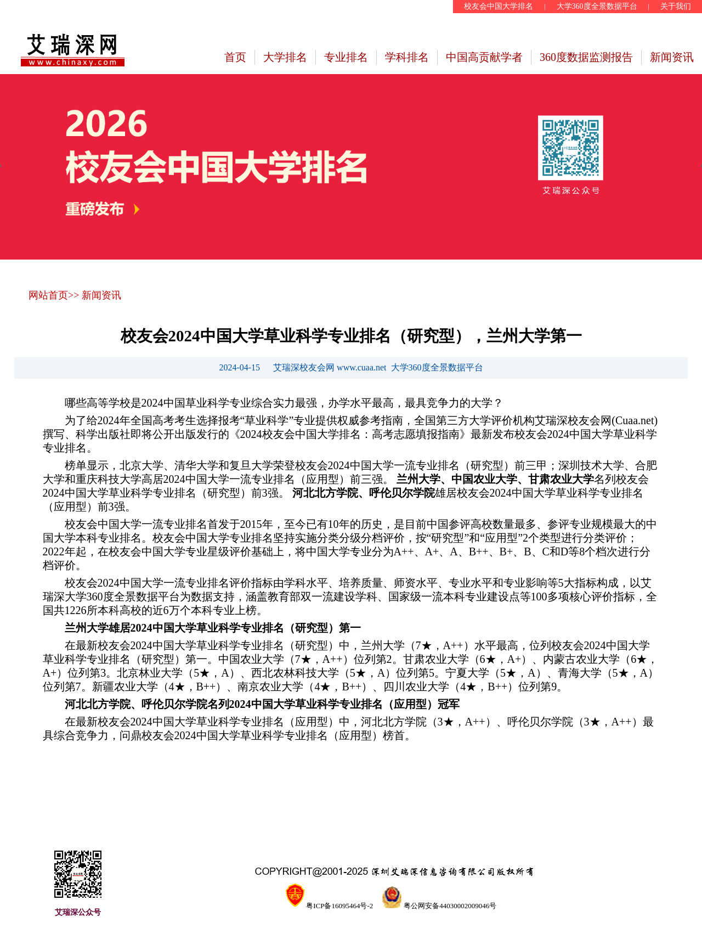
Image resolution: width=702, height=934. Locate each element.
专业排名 (346, 57)
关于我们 (675, 6)
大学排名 (285, 57)
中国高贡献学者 (484, 57)
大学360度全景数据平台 (597, 6)
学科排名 (407, 57)
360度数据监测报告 (586, 57)
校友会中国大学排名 (498, 6)
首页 (235, 57)
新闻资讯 (672, 57)
